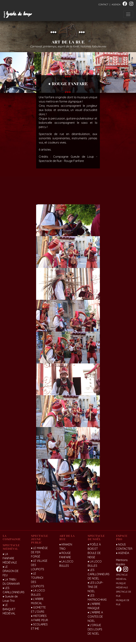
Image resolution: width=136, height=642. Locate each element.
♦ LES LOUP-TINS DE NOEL (95, 587)
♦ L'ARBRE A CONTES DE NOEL (95, 617)
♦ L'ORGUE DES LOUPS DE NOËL (95, 629)
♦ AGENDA (122, 553)
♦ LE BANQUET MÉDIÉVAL (9, 609)
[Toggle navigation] (128, 14)
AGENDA (116, 4)
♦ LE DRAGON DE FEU (11, 571)
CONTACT (103, 4)
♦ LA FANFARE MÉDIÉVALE (10, 558)
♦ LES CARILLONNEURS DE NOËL (98, 574)
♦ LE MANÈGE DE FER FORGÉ (39, 552)
